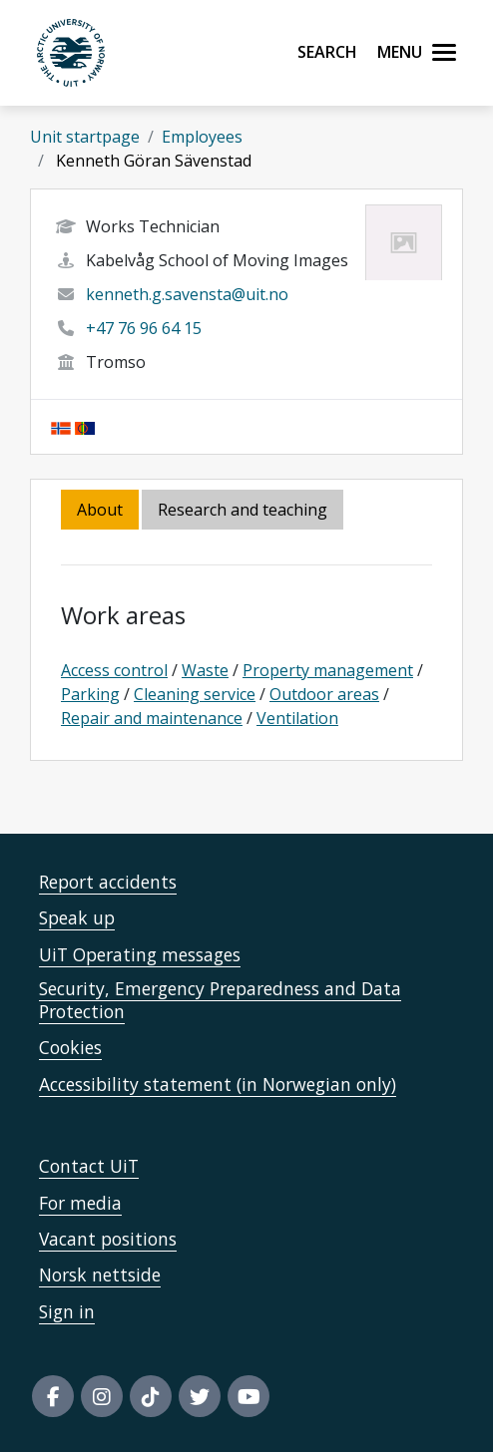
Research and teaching (242, 510)
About (100, 510)
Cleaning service (194, 694)
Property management (328, 670)
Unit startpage (85, 137)
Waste (205, 670)
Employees (202, 137)
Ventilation (297, 718)
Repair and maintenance (152, 718)
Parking (90, 694)
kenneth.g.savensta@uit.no (187, 294)
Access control (114, 670)
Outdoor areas (324, 694)
